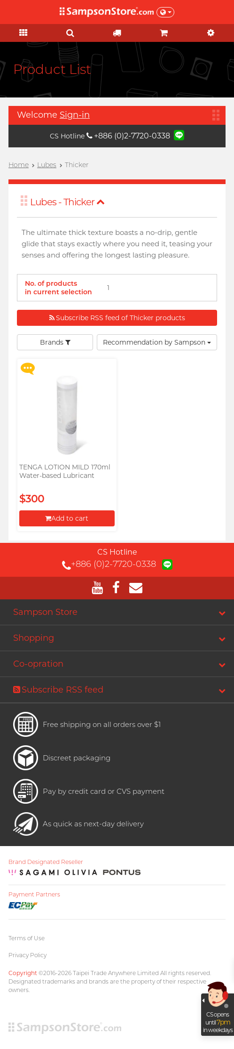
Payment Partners (34, 894)
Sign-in (75, 115)
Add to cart (66, 518)
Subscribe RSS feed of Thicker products (117, 318)
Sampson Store (45, 612)
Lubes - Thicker (67, 202)
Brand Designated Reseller (45, 862)
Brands (55, 342)
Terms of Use (26, 938)
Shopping (33, 638)
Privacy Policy (27, 955)
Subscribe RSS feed (58, 690)
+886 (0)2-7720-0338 (128, 135)
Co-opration (38, 664)
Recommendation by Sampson (157, 342)
